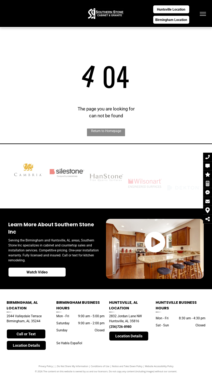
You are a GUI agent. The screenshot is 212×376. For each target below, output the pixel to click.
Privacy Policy (46, 366)
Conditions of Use (100, 366)
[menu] (203, 14)
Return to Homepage (106, 131)
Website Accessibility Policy (159, 366)
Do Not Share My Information (72, 366)
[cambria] (28, 183)
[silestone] (67, 187)
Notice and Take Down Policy (127, 366)
